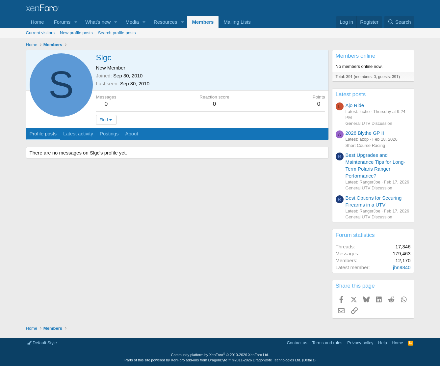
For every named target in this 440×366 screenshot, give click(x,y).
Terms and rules (327, 342)
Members (203, 22)
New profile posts (76, 32)
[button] (75, 22)
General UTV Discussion (369, 123)
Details (309, 360)
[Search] (399, 22)
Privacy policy (360, 342)
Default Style (42, 342)
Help (382, 342)
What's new (98, 22)
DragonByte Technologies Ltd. (277, 360)
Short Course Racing (365, 145)
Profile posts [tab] (43, 133)
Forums (62, 22)
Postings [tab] (109, 133)
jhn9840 (401, 267)
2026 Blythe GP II (365, 133)
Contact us (297, 342)
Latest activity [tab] (78, 133)
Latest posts (351, 94)
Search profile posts (117, 32)
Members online (355, 56)
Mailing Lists (237, 22)
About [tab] (131, 133)
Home (37, 22)
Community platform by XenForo (220, 355)
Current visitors (40, 32)
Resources (165, 22)
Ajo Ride (355, 105)
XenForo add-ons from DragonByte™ (201, 360)
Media (132, 22)
